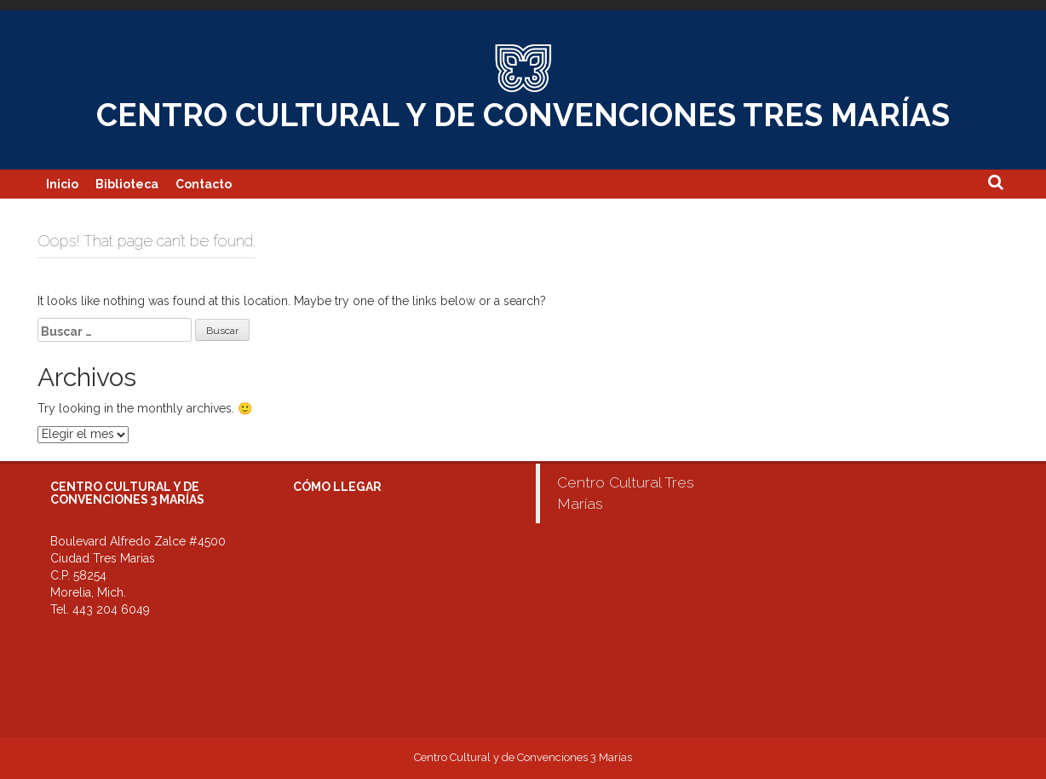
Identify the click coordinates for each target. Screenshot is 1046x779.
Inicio (62, 184)
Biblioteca (126, 184)
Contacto (203, 184)
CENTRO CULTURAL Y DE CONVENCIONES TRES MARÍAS (523, 115)
